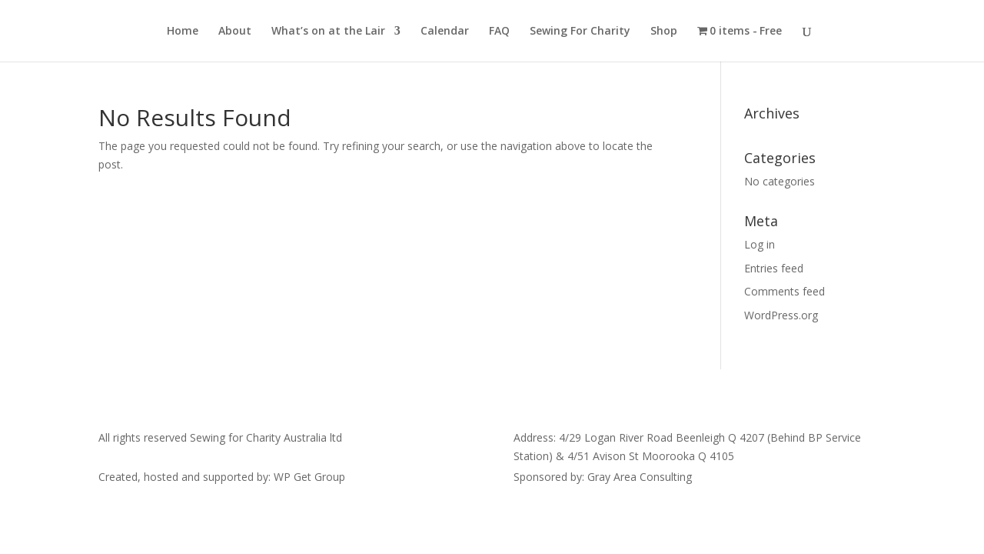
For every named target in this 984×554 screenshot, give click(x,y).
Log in (759, 244)
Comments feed (784, 291)
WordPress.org (781, 315)
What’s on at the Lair (328, 31)
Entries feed (773, 268)
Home (182, 31)
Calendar (445, 31)
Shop (663, 31)
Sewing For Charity (580, 31)
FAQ (499, 31)
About (234, 31)
